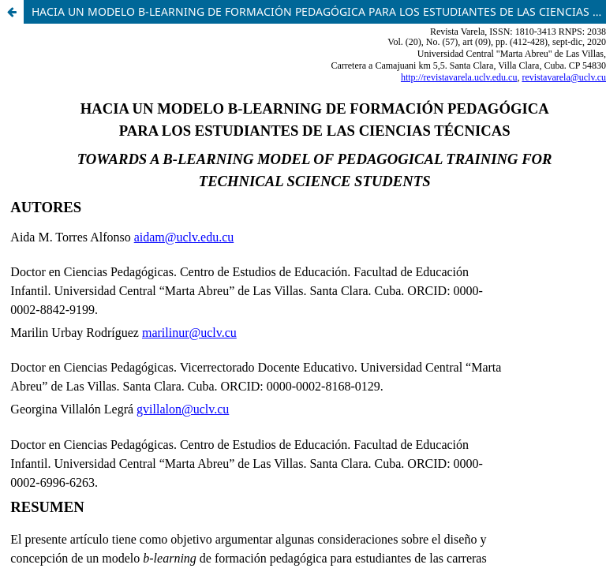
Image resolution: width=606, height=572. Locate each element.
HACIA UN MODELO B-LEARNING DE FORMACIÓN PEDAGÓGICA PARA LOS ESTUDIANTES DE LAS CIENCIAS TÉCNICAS (319, 11)
